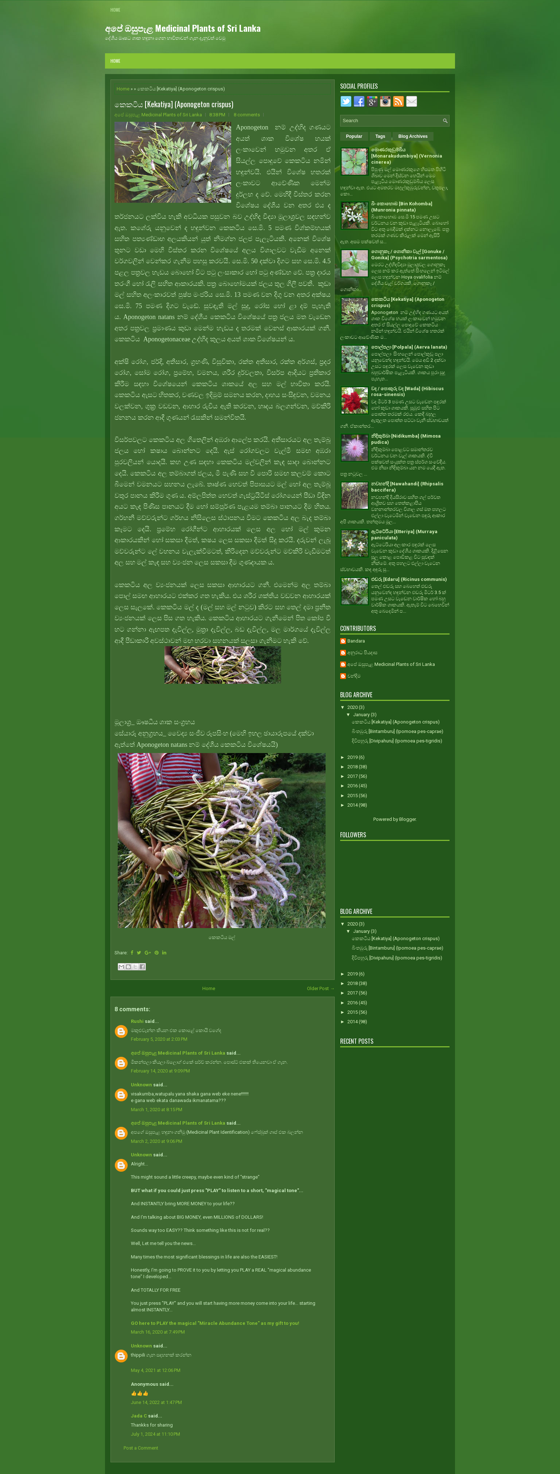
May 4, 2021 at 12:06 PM (155, 1370)
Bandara (356, 641)
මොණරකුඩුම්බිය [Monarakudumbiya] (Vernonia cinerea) (406, 156)
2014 (353, 805)
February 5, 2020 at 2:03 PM (159, 1039)
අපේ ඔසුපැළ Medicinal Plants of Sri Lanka (183, 27)
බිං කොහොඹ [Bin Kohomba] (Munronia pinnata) (401, 207)
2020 (353, 707)
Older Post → (321, 988)
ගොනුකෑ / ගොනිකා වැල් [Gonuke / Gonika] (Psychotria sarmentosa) (409, 254)
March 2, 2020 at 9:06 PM (156, 1141)
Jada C (139, 1416)
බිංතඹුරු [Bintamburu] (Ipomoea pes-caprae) (397, 731)
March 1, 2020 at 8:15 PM (156, 1109)
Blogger (407, 819)
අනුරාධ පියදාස (362, 652)
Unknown (141, 1084)
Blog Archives (413, 136)
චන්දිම (354, 676)
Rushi (137, 1021)
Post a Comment (141, 1448)
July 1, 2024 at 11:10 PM (155, 1434)
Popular (354, 136)
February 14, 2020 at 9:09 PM (160, 1071)
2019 (353, 757)
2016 (353, 785)
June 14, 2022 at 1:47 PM (156, 1402)
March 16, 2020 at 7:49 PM (158, 1332)
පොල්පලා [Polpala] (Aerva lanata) (409, 347)
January (362, 714)
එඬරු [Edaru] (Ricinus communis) (409, 579)
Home (115, 10)
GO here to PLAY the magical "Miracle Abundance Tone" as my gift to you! (215, 1323)
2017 (353, 776)
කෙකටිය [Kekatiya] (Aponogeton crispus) (173, 104)
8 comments (247, 114)
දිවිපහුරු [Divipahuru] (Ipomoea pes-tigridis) (397, 741)
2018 (353, 766)
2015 (353, 795)
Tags (380, 136)
